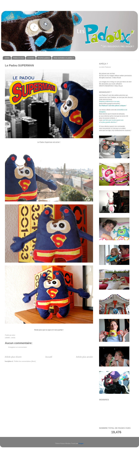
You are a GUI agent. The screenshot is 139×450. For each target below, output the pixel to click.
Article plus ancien (84, 357)
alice (13, 335)
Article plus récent (13, 357)
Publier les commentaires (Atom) (25, 361)
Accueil (48, 357)
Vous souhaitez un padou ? (64, 58)
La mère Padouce (105, 67)
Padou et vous (18, 58)
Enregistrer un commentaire (17, 347)
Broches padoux (44, 58)
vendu (7, 58)
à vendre (31, 58)
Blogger (81, 443)
